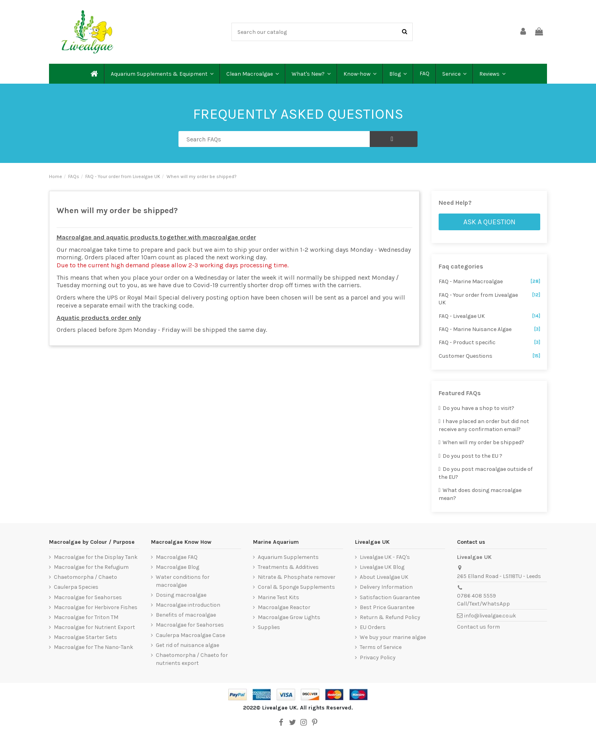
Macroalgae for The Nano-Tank (93, 647)
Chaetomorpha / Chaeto (85, 577)
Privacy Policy (378, 657)
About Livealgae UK (384, 577)
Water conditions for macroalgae (183, 581)
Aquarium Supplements (288, 557)
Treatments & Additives (288, 567)
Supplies (269, 627)
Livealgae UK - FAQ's (385, 557)
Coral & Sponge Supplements (296, 587)
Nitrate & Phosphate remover (296, 577)
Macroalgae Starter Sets (85, 637)
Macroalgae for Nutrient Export (94, 627)
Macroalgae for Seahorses (88, 597)
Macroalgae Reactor (284, 607)
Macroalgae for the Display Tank (95, 557)
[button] (162, 74)
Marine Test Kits (278, 597)
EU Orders (373, 627)
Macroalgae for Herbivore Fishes (95, 607)
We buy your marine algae (393, 637)
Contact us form (478, 626)
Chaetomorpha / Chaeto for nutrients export (192, 659)
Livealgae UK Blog (382, 567)
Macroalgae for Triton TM (86, 617)
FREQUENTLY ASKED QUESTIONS (298, 114)
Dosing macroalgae (181, 595)
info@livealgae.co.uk (490, 615)
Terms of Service (381, 647)
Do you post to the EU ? (471, 456)
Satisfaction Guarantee (390, 597)
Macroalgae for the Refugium (91, 567)
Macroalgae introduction (188, 605)
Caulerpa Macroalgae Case (190, 635)
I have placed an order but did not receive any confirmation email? (484, 425)
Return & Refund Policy (390, 617)
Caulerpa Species (76, 587)
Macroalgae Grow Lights (289, 617)
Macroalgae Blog (177, 567)
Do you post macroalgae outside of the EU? (486, 473)
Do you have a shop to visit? (477, 408)
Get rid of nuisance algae (187, 645)
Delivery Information (386, 587)
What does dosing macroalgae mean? (480, 494)
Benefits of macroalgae (186, 614)
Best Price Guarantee (387, 607)
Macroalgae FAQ (177, 557)
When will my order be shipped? (482, 442)
